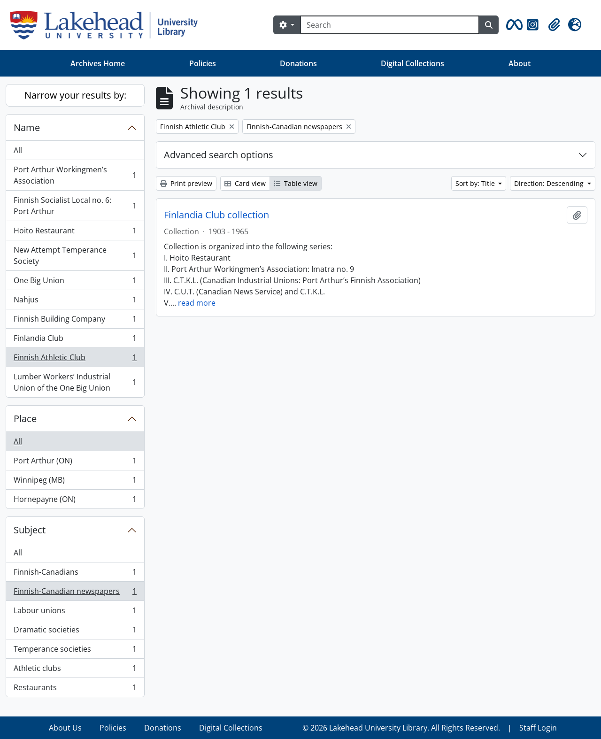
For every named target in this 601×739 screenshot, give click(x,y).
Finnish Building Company (75, 321)
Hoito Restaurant (75, 232)
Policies (202, 63)
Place (25, 418)
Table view (295, 183)
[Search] (389, 24)
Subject (30, 529)
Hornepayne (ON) (75, 500)
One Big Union (75, 282)
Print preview (186, 183)
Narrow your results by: (75, 95)
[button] (512, 25)
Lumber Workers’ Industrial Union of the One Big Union (75, 382)
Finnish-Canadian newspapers (75, 593)
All (18, 150)
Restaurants (75, 689)
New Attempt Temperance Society (75, 255)
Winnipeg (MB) (75, 482)
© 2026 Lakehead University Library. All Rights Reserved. (401, 728)
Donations (298, 63)
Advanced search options (218, 154)
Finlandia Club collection (216, 215)
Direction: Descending (550, 183)
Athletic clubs (75, 670)
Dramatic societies (75, 631)
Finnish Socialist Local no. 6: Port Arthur (75, 205)
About (520, 63)
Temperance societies (75, 651)
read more (197, 303)
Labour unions (75, 612)
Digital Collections (412, 63)
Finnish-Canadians (75, 574)
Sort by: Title (476, 183)
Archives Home (97, 63)
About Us (65, 728)
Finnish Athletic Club (75, 359)
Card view (245, 183)
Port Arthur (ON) (75, 462)
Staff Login (538, 728)
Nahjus (75, 301)
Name (27, 127)
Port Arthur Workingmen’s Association (75, 175)
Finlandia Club (75, 340)
